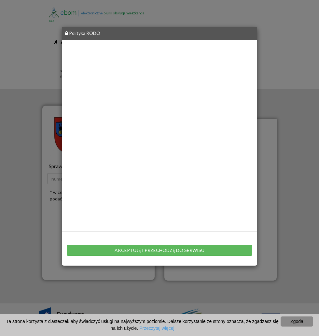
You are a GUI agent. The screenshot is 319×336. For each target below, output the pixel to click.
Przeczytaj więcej (156, 328)
